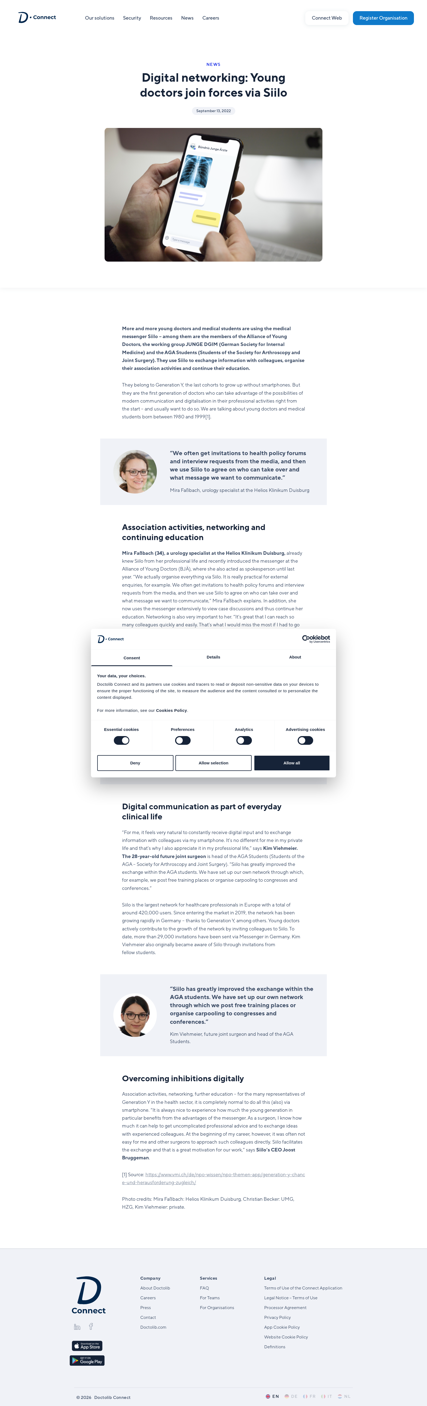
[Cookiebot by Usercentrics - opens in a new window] (306, 639)
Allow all (291, 763)
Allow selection (213, 763)
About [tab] (295, 657)
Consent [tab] (132, 657)
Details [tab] (213, 657)
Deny (135, 763)
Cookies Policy (171, 710)
